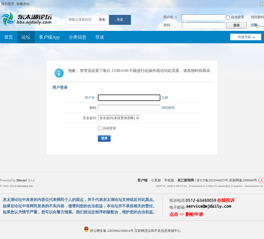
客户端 (142, 180)
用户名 (168, 17)
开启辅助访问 (256, 3)
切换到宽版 (261, 3)
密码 (167, 25)
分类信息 (77, 37)
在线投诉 (226, 200)
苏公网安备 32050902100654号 (109, 231)
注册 (254, 25)
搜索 (102, 20)
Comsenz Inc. (24, 185)
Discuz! (21, 180)
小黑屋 (156, 180)
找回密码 (257, 17)
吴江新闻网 (185, 180)
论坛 (25, 37)
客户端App (49, 37)
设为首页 (7, 4)
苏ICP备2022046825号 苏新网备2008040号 (227, 180)
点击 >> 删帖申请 (186, 214)
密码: (93, 108)
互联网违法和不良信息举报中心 (157, 231)
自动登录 (235, 17)
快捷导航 (244, 37)
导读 (99, 37)
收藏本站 (23, 4)
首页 (8, 37)
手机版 (169, 180)
